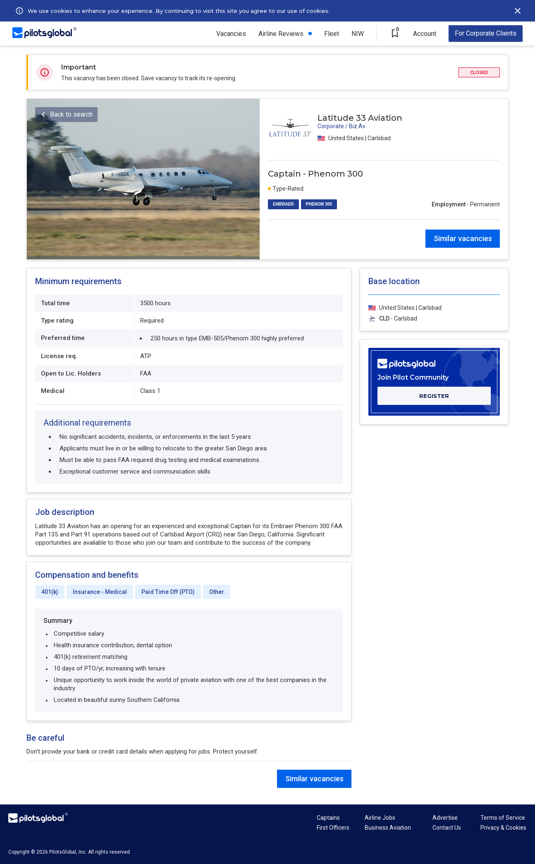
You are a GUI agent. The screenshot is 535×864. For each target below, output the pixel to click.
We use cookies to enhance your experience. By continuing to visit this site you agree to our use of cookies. (179, 10)
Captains (328, 817)
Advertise (445, 817)
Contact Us (446, 827)
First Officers (333, 827)
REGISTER (434, 396)
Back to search (71, 114)
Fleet (331, 34)
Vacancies (231, 34)
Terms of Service (502, 817)
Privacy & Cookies (503, 827)
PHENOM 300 (319, 204)
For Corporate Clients (485, 33)
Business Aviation (388, 827)
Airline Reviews (280, 34)
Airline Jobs (380, 817)
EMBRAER (283, 204)
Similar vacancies (463, 238)
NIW (357, 34)
